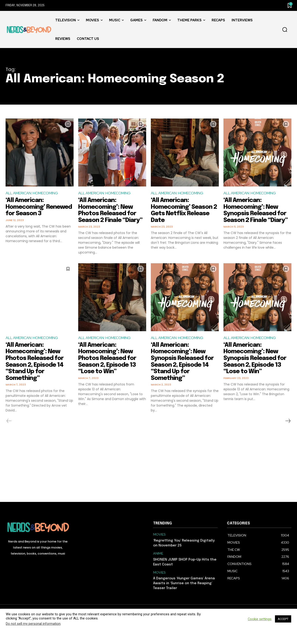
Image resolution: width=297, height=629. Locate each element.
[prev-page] (9, 420)
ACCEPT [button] (283, 619)
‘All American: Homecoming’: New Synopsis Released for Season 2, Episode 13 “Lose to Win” (255, 358)
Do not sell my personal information (33, 624)
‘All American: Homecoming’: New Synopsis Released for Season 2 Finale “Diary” (256, 210)
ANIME (158, 553)
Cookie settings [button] (259, 619)
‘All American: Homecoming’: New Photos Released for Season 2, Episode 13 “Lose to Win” (108, 358)
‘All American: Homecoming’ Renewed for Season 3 (38, 207)
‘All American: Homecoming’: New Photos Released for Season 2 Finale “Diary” (111, 210)
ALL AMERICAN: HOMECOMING (32, 193)
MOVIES (159, 534)
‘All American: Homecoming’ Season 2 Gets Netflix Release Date (185, 210)
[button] (284, 29)
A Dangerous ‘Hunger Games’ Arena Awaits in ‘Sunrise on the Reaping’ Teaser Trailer (184, 583)
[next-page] (287, 420)
